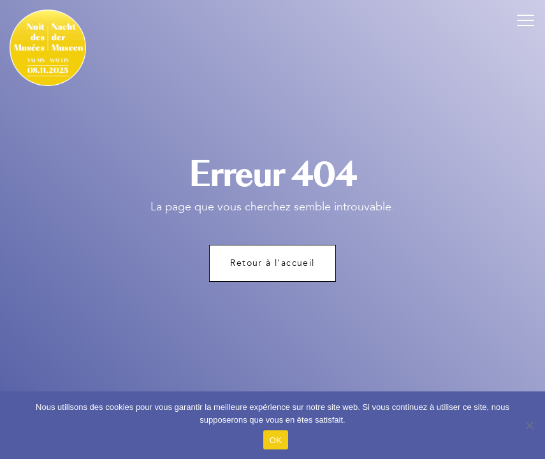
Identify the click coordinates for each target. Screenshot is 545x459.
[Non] (529, 425)
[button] (526, 19)
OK (276, 440)
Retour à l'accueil (272, 263)
